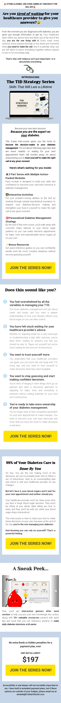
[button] (6, 591)
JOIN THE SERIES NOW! (30, 267)
